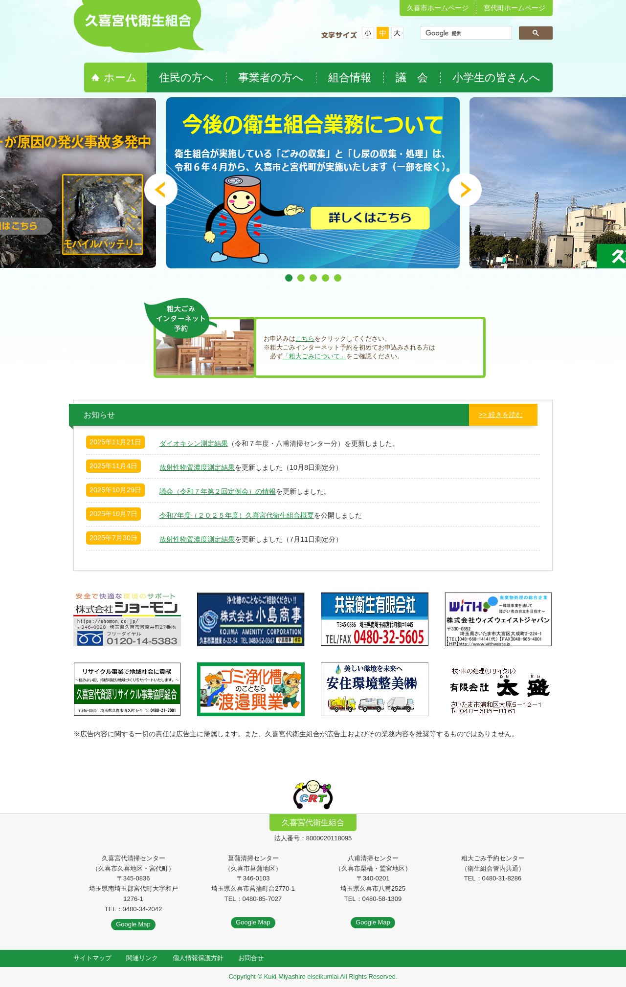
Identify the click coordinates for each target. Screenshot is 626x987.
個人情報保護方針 (198, 958)
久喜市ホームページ (438, 8)
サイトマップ (92, 958)
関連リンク (142, 958)
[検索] (465, 33)
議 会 (412, 77)
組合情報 (349, 77)
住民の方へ (186, 77)
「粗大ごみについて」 (314, 356)
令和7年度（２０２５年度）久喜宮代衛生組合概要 (236, 515)
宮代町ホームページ (514, 8)
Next (465, 189)
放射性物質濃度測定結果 (197, 467)
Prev (161, 189)
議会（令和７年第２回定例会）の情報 (217, 491)
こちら (304, 338)
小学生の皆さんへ (496, 77)
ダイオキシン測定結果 (193, 443)
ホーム (120, 77)
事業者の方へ (271, 77)
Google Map (133, 924)
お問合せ (251, 958)
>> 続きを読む (501, 414)
